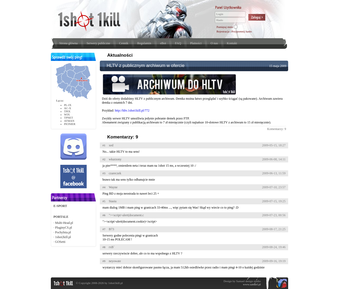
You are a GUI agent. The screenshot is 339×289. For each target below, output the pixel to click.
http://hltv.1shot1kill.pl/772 (132, 110)
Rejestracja (223, 31)
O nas (214, 43)
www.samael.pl (252, 284)
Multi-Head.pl (64, 223)
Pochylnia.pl (63, 232)
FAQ (178, 43)
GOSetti (60, 242)
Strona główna (68, 43)
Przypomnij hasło (242, 31)
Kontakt (232, 43)
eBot (163, 43)
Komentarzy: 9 (276, 129)
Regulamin (144, 43)
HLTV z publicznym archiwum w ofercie (145, 65)
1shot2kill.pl (63, 237)
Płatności (196, 43)
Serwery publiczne (98, 43)
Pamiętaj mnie (225, 26)
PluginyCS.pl (63, 227)
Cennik (123, 43)
